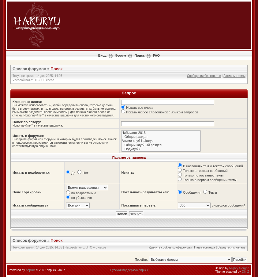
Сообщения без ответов (204, 76)
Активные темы (234, 76)
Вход (102, 55)
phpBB (30, 270)
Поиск (139, 55)
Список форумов (29, 68)
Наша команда (204, 247)
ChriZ (245, 271)
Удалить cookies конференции (170, 247)
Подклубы (161, 149)
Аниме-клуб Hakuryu (161, 141)
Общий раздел (161, 137)
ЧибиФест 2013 (161, 133)
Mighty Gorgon (239, 268)
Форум (120, 55)
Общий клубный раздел (161, 145)
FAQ (156, 55)
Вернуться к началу (231, 247)
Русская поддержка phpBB (129, 270)
